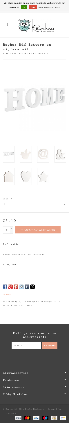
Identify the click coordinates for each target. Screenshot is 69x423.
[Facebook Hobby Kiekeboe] (27, 357)
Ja (24, 7)
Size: (7, 199)
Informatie (11, 244)
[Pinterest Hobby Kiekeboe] (34, 357)
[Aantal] (6, 230)
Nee (33, 7)
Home (5, 53)
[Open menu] (7, 24)
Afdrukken (27, 305)
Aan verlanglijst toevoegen (20, 301)
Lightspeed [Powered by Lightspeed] (9, 413)
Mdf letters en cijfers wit (30, 53)
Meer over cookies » (49, 7)
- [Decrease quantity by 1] (11, 231)
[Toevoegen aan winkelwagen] (38, 229)
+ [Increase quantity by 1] (11, 228)
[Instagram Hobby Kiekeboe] (42, 357)
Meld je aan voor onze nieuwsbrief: (34, 335)
